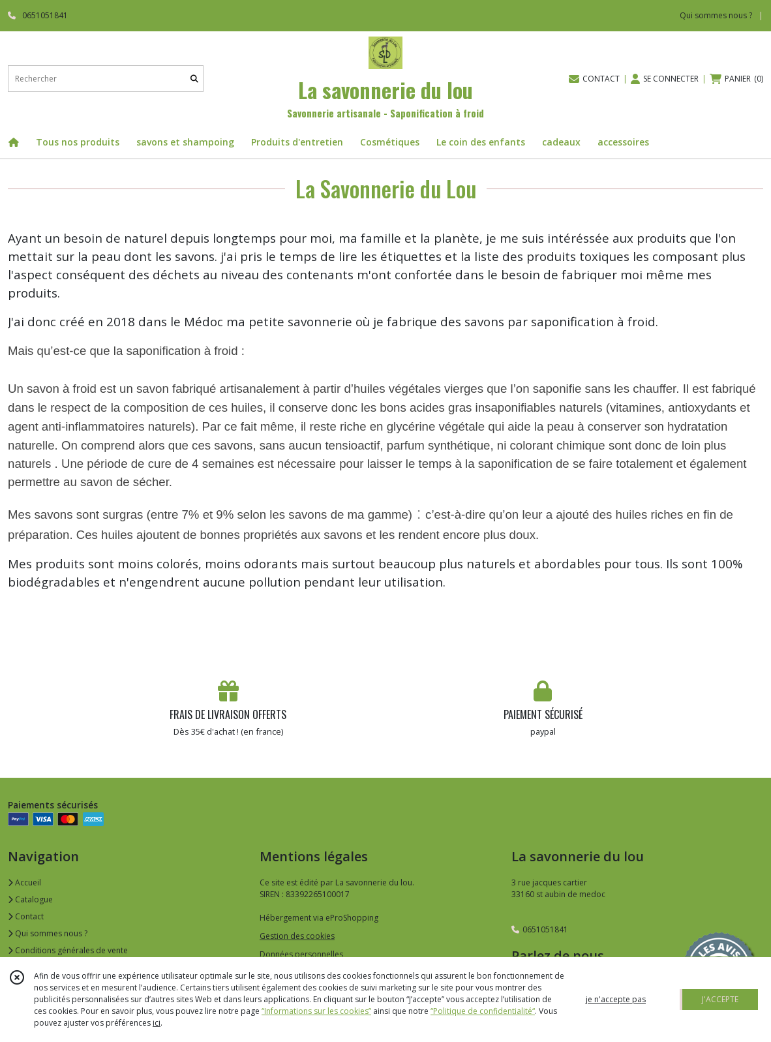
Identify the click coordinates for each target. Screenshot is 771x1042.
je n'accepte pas (616, 999)
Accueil (24, 882)
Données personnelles (301, 954)
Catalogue (30, 899)
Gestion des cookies (297, 936)
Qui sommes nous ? (47, 933)
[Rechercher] (194, 78)
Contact (26, 916)
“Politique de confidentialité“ (483, 1011)
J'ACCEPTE (720, 999)
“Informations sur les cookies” (316, 1011)
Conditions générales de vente (68, 950)
